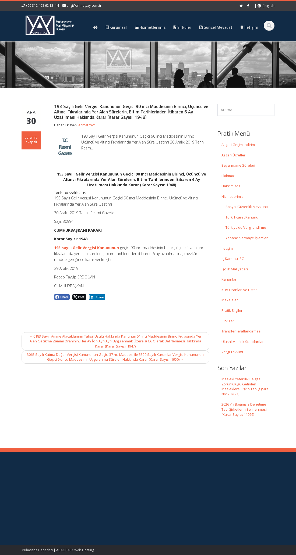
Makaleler (229, 300)
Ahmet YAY (86, 125)
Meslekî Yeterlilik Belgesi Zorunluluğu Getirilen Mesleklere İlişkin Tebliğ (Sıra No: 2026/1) (245, 386)
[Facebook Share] (62, 297)
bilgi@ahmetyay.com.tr (83, 5)
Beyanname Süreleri (238, 165)
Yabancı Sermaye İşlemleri (247, 237)
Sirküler (227, 320)
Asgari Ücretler (233, 155)
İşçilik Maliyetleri (234, 269)
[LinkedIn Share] (97, 297)
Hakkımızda (231, 186)
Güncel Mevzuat (172, 496)
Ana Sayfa (167, 481)
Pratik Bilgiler (231, 310)
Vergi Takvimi (232, 351)
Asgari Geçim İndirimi (238, 144)
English (266, 5)
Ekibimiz (228, 175)
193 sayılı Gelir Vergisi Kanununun (86, 247)
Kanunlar (229, 279)
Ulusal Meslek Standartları (243, 341)
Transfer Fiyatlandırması (241, 331)
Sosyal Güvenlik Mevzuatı (246, 206)
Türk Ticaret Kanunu (241, 217)
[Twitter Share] (79, 297)
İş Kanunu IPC (232, 258)
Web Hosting (84, 550)
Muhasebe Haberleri (37, 550)
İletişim (227, 248)
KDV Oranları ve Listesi (239, 289)
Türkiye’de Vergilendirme (245, 227)
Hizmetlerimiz (232, 196)
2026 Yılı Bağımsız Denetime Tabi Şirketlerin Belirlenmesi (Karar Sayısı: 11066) (244, 409)
